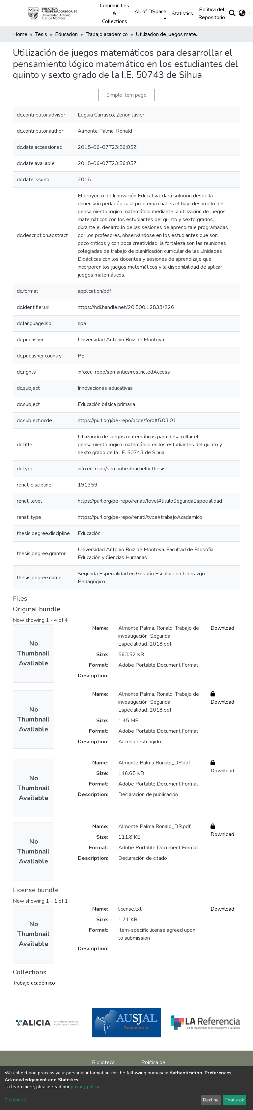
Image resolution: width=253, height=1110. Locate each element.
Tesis (41, 34)
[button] (242, 13)
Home (20, 34)
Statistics (182, 13)
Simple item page (126, 95)
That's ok (234, 1100)
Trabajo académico (107, 34)
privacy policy (85, 1087)
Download (222, 628)
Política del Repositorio (211, 13)
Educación (66, 34)
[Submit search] (232, 13)
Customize (15, 1100)
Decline (211, 1100)
